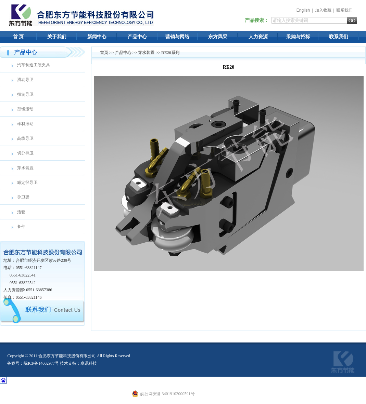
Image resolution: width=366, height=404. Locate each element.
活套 (21, 212)
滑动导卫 (25, 79)
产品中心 (137, 36)
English (303, 10)
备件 (21, 226)
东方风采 (217, 36)
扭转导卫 (25, 94)
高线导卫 (25, 138)
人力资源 (258, 36)
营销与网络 (177, 36)
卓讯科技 (88, 363)
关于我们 (56, 36)
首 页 (18, 36)
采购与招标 (298, 36)
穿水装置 (25, 167)
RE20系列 (170, 52)
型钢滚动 (25, 109)
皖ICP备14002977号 (41, 363)
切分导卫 (25, 153)
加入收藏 (323, 10)
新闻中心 (96, 36)
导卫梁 (23, 197)
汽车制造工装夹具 (33, 65)
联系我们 (344, 10)
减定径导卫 (27, 182)
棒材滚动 (25, 123)
